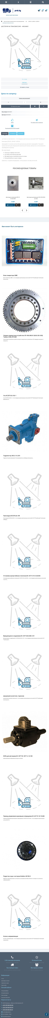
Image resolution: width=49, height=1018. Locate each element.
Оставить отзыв (24, 87)
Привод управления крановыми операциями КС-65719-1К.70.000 (23, 816)
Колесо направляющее (10, 936)
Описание (4, 133)
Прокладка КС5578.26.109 (11, 515)
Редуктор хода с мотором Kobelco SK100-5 (17, 876)
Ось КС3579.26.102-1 (9, 395)
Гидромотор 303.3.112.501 (11, 455)
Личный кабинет (4, 990)
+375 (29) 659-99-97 (7, 1007)
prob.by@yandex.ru (6, 1011)
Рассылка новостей (5, 997)
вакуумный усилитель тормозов (13, 696)
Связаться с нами (5, 982)
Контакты (20, 133)
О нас (2, 978)
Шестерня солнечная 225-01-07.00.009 (13, 198)
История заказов (5, 992)
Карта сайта (3, 985)
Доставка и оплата (5, 980)
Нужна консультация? (24, 98)
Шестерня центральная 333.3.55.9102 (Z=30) (36, 198)
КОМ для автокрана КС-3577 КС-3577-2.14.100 (17, 756)
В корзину (10, 205)
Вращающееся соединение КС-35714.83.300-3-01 (18, 636)
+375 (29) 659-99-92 (7, 1005)
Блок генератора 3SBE (10, 275)
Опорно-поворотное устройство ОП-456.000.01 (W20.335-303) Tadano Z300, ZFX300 (23, 336)
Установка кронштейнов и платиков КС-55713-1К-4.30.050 (21, 576)
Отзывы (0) (13, 133)
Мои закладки (4, 995)
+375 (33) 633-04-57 (7, 1009)
